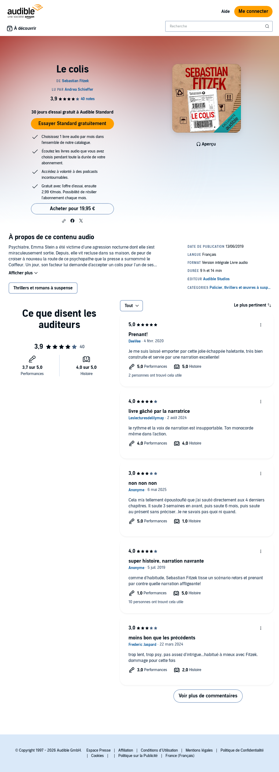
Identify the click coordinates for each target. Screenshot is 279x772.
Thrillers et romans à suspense (43, 288)
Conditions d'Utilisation (159, 750)
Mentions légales (199, 750)
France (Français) (180, 755)
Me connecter (253, 11)
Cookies (97, 755)
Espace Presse (98, 750)
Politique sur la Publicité (138, 755)
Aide (225, 11)
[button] (64, 221)
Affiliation (125, 750)
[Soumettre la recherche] (268, 26)
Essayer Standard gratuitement (72, 123)
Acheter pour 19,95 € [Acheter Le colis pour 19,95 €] (72, 209)
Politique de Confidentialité (242, 750)
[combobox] (219, 26)
